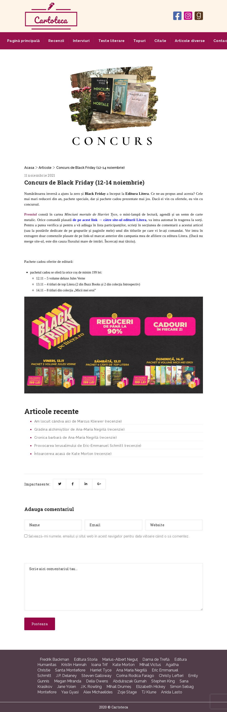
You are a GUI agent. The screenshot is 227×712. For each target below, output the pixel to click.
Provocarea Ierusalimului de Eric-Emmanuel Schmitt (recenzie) (87, 446)
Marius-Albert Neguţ (120, 659)
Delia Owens (97, 681)
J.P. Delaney (66, 675)
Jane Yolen (66, 686)
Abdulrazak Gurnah (129, 681)
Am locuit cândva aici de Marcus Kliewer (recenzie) (78, 421)
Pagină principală (23, 41)
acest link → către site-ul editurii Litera (113, 220)
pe (79, 220)
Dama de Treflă (156, 659)
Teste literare (111, 41)
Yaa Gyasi (70, 692)
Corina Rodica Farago (135, 675)
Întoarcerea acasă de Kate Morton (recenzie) (73, 454)
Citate (160, 41)
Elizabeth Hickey (150, 686)
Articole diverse (190, 41)
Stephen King (163, 681)
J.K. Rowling (91, 686)
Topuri (139, 41)
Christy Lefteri (171, 675)
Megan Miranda (67, 681)
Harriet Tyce (100, 670)
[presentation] (60, 551)
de (74, 220)
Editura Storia (85, 659)
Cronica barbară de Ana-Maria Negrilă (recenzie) (75, 437)
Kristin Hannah (73, 664)
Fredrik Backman (54, 659)
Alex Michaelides (98, 692)
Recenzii (56, 41)
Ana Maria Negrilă (131, 670)
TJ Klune (148, 692)
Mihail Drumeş (118, 686)
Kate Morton (123, 664)
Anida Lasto (171, 692)
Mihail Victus (150, 664)
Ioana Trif (99, 664)
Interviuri (81, 41)
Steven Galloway (96, 675)
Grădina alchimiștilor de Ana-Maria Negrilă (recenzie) (79, 429)
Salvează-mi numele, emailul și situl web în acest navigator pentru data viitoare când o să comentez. (108, 536)
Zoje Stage (127, 692)
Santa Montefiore (70, 670)
